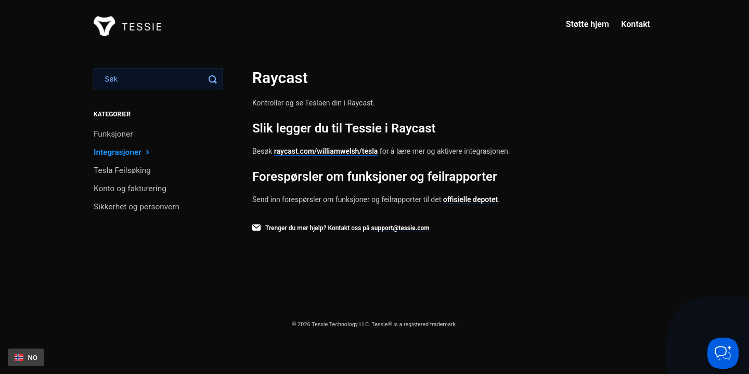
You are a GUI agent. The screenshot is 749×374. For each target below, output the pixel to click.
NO (26, 357)
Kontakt (635, 24)
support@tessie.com (400, 228)
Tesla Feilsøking (122, 170)
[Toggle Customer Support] (723, 353)
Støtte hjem (587, 24)
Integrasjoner (123, 152)
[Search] (158, 79)
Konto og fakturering (130, 188)
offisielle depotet (470, 199)
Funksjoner (113, 134)
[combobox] (26, 357)
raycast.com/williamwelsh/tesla (326, 151)
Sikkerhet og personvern (136, 206)
